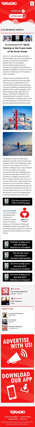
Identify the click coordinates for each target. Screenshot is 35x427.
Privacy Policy (25, 417)
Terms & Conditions (11, 417)
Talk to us (23, 419)
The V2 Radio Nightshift (19, 292)
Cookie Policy (13, 419)
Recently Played (17, 309)
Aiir (27, 424)
